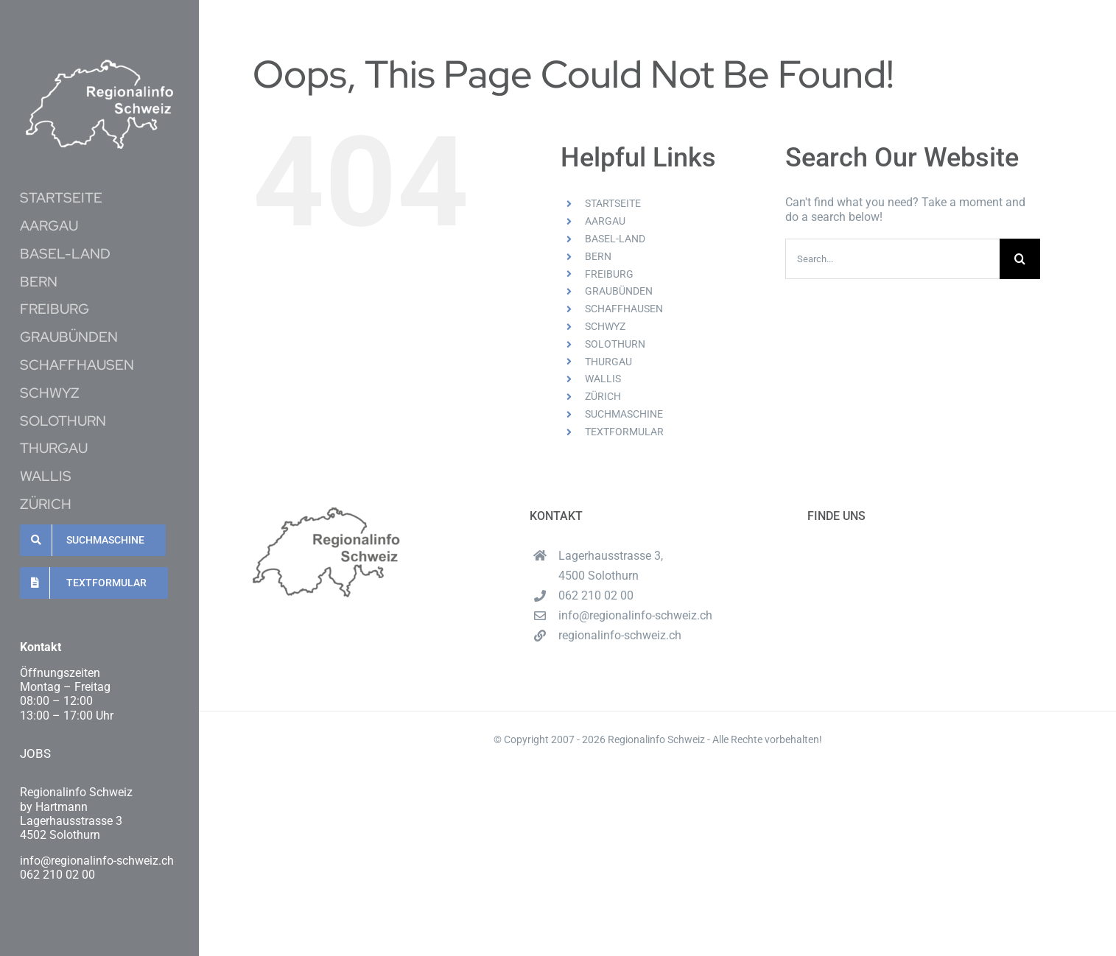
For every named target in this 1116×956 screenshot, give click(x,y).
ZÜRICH (603, 396)
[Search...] (892, 259)
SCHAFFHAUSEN (624, 308)
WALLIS (603, 378)
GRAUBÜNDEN (619, 291)
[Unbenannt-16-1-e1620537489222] (99, 65)
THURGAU (608, 362)
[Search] (1020, 259)
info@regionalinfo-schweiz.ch (635, 615)
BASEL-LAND (615, 239)
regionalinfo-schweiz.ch (619, 635)
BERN (598, 256)
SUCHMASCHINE (624, 414)
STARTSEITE (613, 203)
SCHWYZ (605, 326)
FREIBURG (609, 274)
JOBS (35, 753)
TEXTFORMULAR (624, 431)
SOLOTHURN (615, 344)
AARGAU (605, 221)
